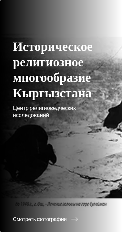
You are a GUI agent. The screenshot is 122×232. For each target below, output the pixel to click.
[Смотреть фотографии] (61, 219)
